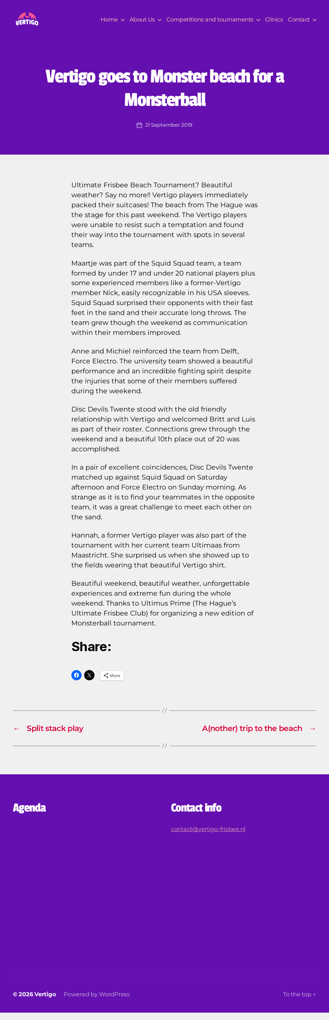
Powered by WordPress (97, 1001)
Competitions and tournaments (209, 23)
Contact (299, 23)
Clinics (274, 23)
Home (109, 23)
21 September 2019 (168, 133)
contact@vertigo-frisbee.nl (208, 836)
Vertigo (45, 1001)
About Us (142, 23)
